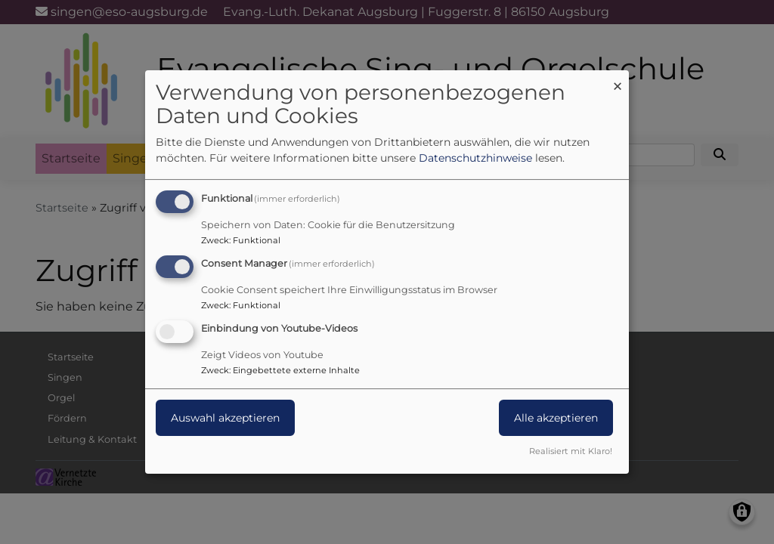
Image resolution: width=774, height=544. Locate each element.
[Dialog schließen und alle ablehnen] (617, 79)
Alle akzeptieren (556, 418)
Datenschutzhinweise (475, 158)
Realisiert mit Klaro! (570, 451)
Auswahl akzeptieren (225, 418)
